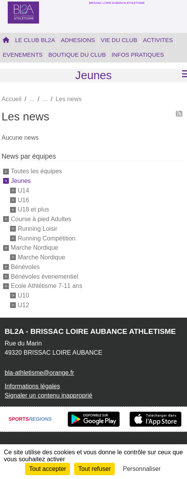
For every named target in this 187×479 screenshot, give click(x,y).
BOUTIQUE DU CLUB (76, 54)
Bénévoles (25, 267)
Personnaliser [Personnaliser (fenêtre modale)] (142, 468)
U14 (23, 190)
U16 (23, 199)
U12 (23, 305)
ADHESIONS (78, 40)
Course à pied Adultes (41, 219)
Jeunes (21, 181)
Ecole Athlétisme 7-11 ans (46, 286)
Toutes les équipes (36, 171)
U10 (23, 295)
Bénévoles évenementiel (44, 276)
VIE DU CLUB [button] (119, 40)
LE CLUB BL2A (35, 40)
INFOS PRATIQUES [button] (138, 54)
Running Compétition (46, 238)
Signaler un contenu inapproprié (48, 395)
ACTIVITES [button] (158, 40)
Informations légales (32, 386)
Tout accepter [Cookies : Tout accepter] (47, 468)
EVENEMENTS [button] (22, 54)
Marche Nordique (34, 247)
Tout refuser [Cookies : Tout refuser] (94, 468)
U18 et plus (33, 209)
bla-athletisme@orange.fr (39, 372)
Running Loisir (37, 228)
